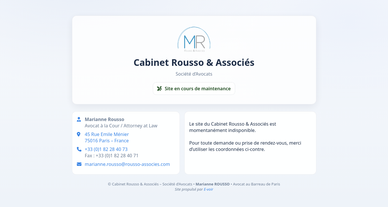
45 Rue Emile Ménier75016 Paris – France (107, 137)
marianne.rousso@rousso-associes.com (127, 164)
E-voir (208, 189)
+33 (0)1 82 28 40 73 (106, 149)
